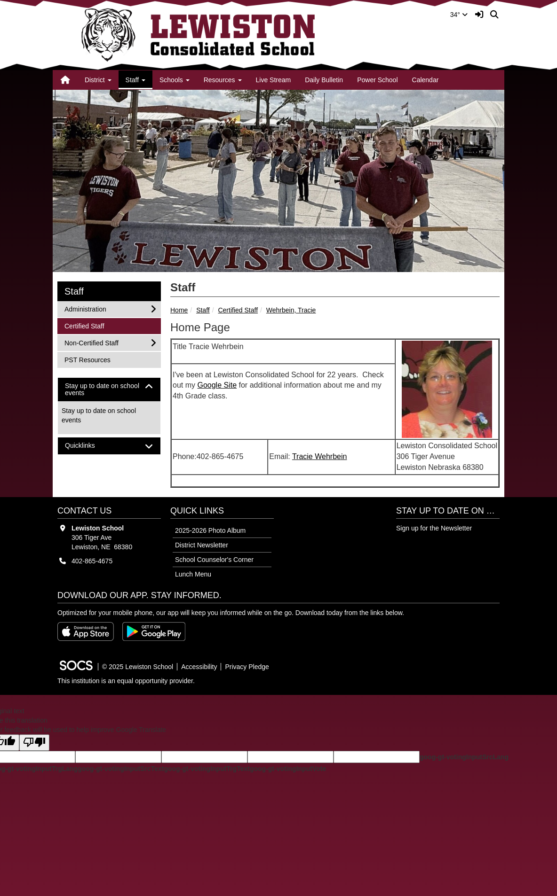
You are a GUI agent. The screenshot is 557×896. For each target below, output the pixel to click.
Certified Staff (238, 310)
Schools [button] (174, 80)
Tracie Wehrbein (319, 456)
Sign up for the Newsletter (434, 528)
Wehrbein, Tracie (291, 310)
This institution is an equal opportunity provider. (126, 681)
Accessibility (199, 666)
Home (179, 310)
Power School (377, 80)
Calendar (425, 80)
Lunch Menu (193, 574)
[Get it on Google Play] (153, 631)
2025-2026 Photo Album (210, 530)
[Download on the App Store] (85, 631)
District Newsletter (201, 545)
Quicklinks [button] (88, 445)
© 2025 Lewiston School (137, 666)
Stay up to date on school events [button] (102, 389)
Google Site (217, 385)
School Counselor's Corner (214, 559)
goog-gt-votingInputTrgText (206, 768)
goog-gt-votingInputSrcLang (464, 757)
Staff (203, 310)
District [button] (98, 80)
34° (459, 14)
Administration (85, 308)
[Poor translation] (34, 742)
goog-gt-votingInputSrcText (121, 768)
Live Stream (273, 80)
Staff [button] (135, 80)
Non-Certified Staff (91, 342)
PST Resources (87, 359)
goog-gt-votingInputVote (288, 768)
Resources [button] (223, 80)
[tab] (109, 390)
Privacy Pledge (247, 666)
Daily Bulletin (324, 80)
